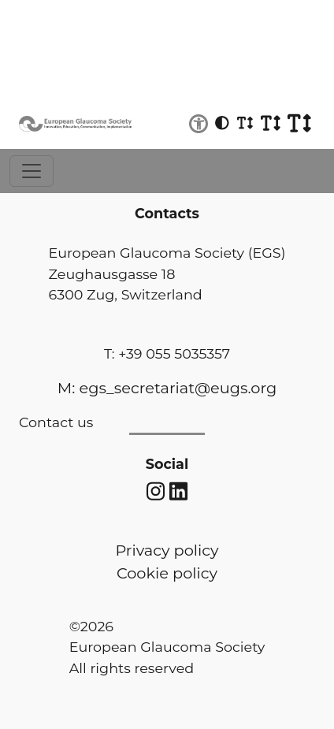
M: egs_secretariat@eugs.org (167, 387)
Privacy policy (166, 550)
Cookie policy (167, 572)
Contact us (56, 422)
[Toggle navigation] (31, 171)
